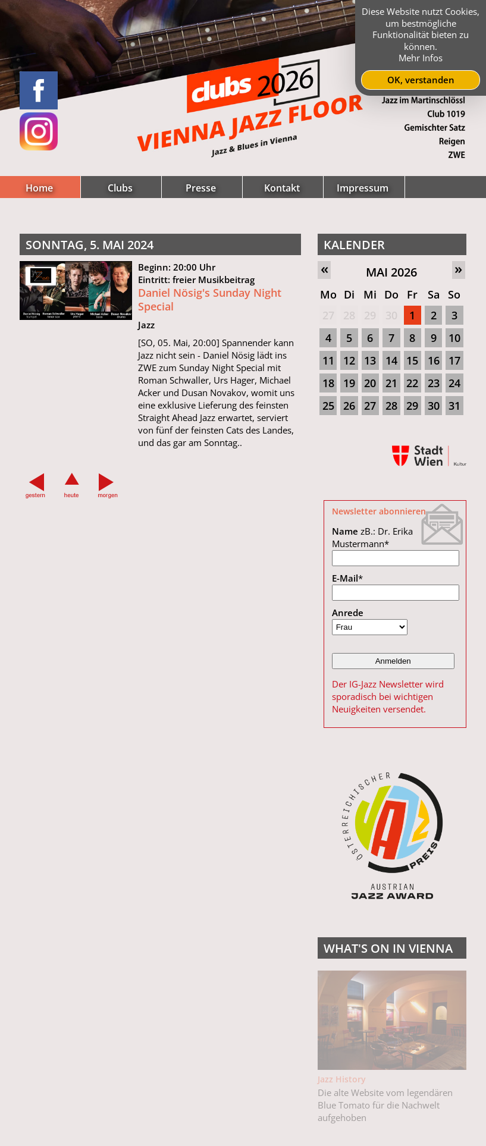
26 (349, 405)
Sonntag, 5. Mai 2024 (89, 245)
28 (349, 315)
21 (391, 383)
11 (328, 360)
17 (454, 360)
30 (391, 315)
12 (349, 360)
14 (391, 360)
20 (370, 383)
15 (412, 360)
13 (370, 360)
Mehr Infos (421, 58)
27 (328, 315)
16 (434, 360)
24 (454, 383)
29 (370, 315)
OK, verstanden (420, 80)
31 (454, 405)
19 (349, 383)
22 (412, 383)
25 (328, 405)
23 (434, 383)
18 (328, 383)
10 (454, 338)
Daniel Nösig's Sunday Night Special (209, 299)
